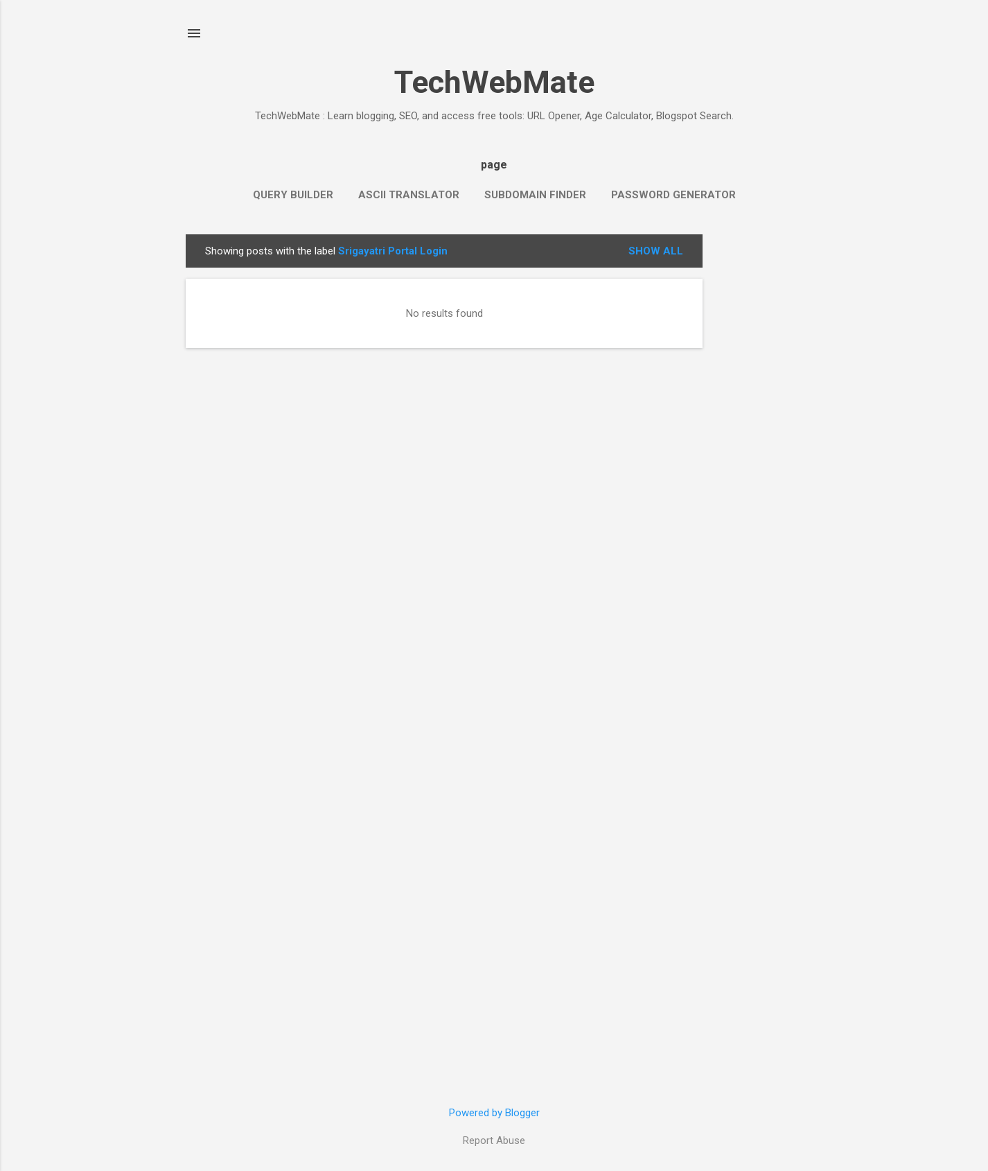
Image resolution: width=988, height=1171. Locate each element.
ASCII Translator (408, 195)
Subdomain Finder (535, 195)
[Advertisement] (758, 442)
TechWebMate (494, 82)
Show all (655, 251)
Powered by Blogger (494, 1113)
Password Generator (673, 195)
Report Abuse (494, 1140)
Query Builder (293, 195)
